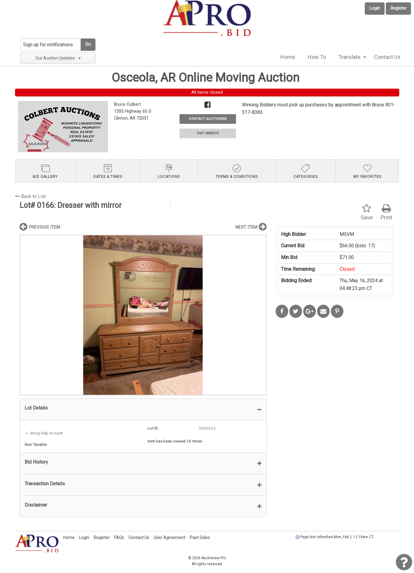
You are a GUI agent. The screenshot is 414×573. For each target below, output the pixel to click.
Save (367, 212)
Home (287, 57)
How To (317, 57)
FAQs (119, 537)
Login (375, 8)
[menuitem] (287, 57)
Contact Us (387, 57)
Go (88, 44)
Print (386, 212)
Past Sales (200, 537)
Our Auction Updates (58, 58)
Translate (349, 57)
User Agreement (169, 537)
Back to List (30, 196)
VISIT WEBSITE (208, 133)
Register (398, 8)
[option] (143, 315)
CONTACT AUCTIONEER (207, 119)
